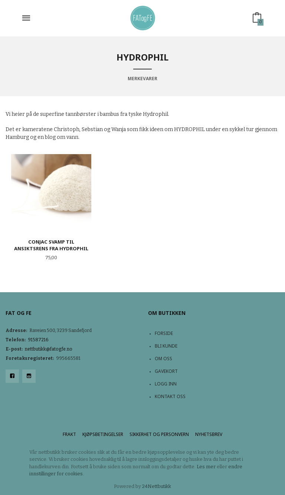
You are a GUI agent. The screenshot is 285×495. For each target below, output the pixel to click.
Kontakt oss (170, 396)
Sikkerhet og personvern (159, 434)
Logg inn (166, 384)
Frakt (69, 434)
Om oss (163, 358)
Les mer (206, 466)
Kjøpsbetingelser (102, 434)
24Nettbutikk (156, 486)
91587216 (38, 339)
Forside (164, 333)
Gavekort (166, 371)
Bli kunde (166, 346)
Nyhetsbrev (208, 434)
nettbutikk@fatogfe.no (48, 349)
